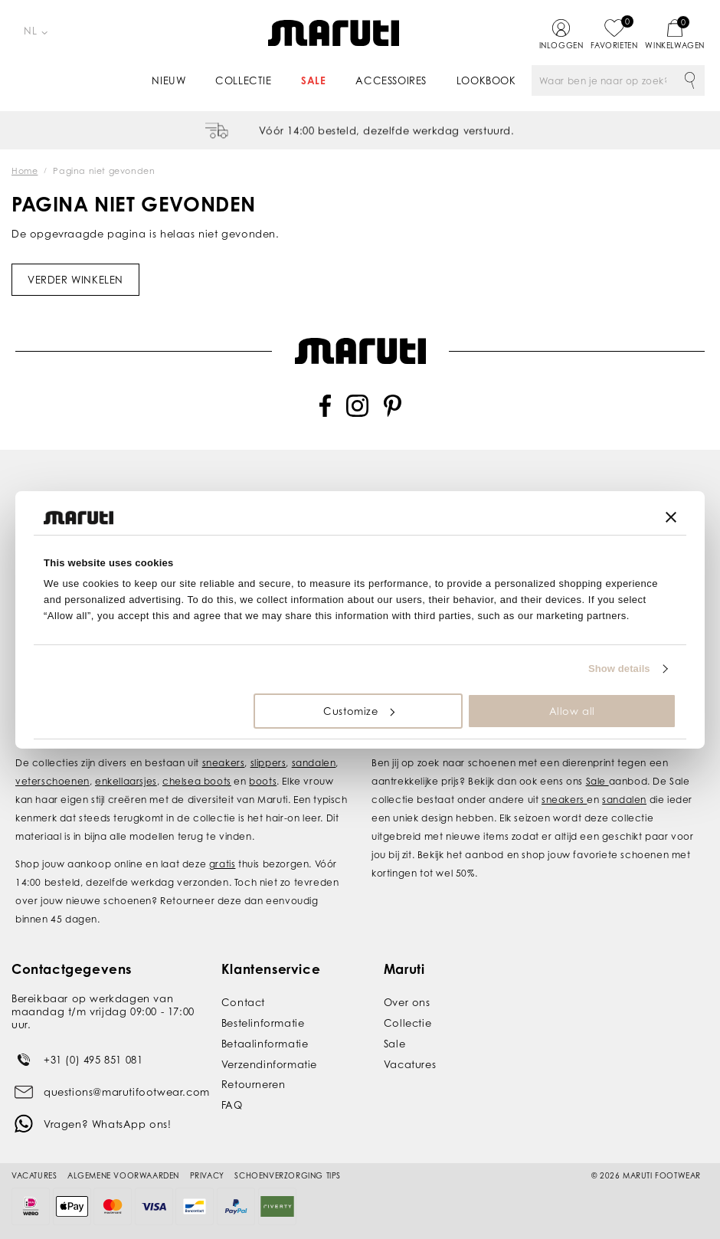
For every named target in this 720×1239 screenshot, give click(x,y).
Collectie (243, 80)
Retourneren (253, 1084)
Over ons (407, 1002)
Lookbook (486, 80)
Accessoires (391, 80)
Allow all (572, 711)
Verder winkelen (75, 280)
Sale (313, 80)
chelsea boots (196, 781)
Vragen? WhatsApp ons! (108, 1124)
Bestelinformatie (263, 1023)
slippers (268, 763)
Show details (619, 668)
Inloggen (561, 45)
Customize (358, 711)
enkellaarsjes (126, 781)
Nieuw (168, 80)
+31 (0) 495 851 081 (93, 1060)
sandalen (314, 763)
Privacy (207, 1175)
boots (263, 781)
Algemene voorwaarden (123, 1175)
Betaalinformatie (265, 1043)
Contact (243, 1002)
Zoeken (689, 80)
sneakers (223, 763)
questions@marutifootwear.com (127, 1092)
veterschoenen (52, 781)
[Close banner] (671, 517)
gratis (222, 864)
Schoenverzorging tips (287, 1175)
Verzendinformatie (269, 1064)
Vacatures (410, 1064)
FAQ (232, 1105)
